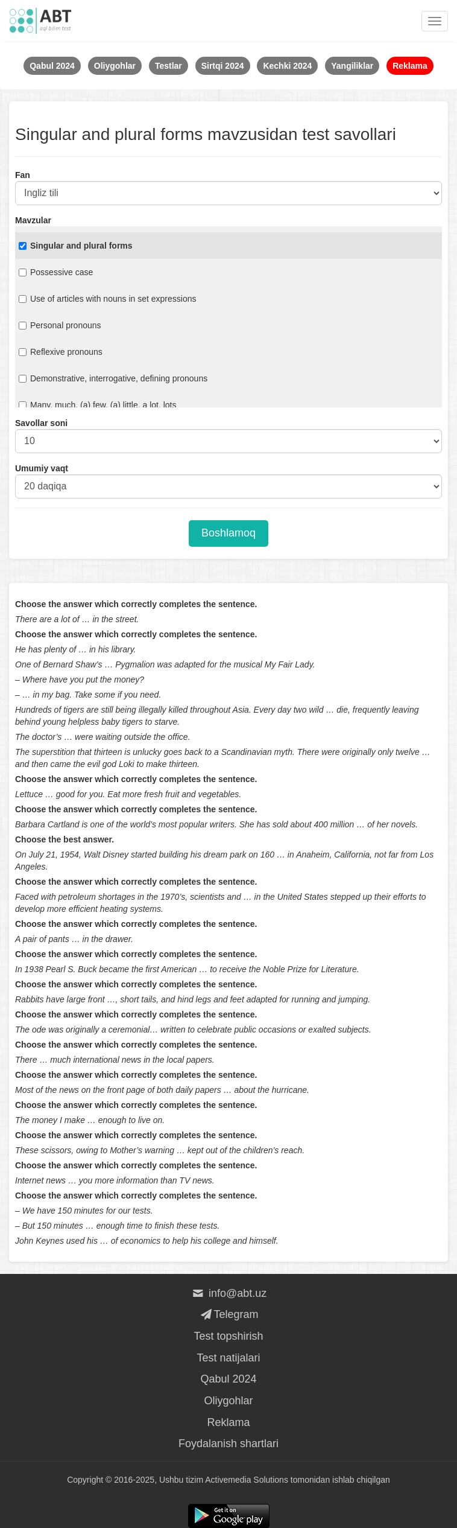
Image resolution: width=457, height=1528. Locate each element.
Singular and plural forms (76, 245)
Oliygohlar (228, 1401)
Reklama (228, 1422)
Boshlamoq (228, 533)
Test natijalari (228, 1358)
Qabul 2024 (228, 1379)
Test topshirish (228, 1336)
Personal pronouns (60, 325)
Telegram (228, 1314)
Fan (22, 175)
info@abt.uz (229, 1293)
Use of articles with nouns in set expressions (107, 299)
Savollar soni (41, 423)
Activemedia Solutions (246, 1480)
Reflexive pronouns (60, 352)
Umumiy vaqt (41, 468)
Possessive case (56, 272)
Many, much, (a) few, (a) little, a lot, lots (97, 405)
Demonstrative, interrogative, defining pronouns (113, 378)
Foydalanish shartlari (228, 1443)
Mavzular (33, 220)
